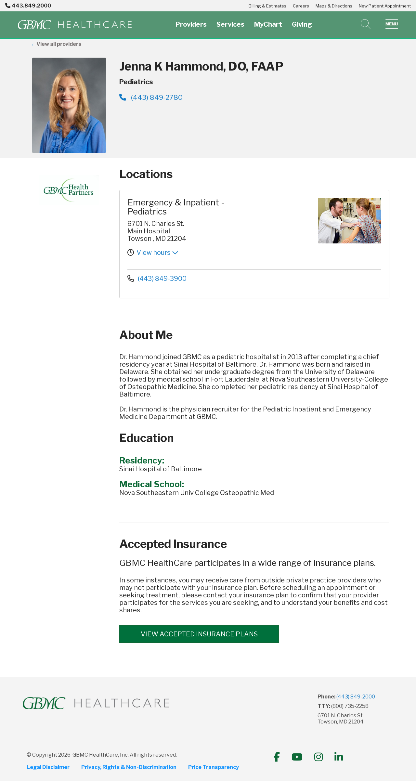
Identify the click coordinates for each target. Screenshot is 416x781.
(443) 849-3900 (157, 278)
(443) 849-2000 (355, 697)
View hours (157, 252)
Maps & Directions (334, 5)
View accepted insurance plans (199, 634)
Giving (302, 20)
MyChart (268, 20)
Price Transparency (213, 767)
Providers (191, 20)
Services (230, 20)
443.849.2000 (28, 6)
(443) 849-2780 (151, 97)
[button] (392, 24)
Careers (301, 5)
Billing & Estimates (267, 5)
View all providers (58, 44)
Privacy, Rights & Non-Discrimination (128, 767)
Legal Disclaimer (48, 767)
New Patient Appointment (385, 5)
